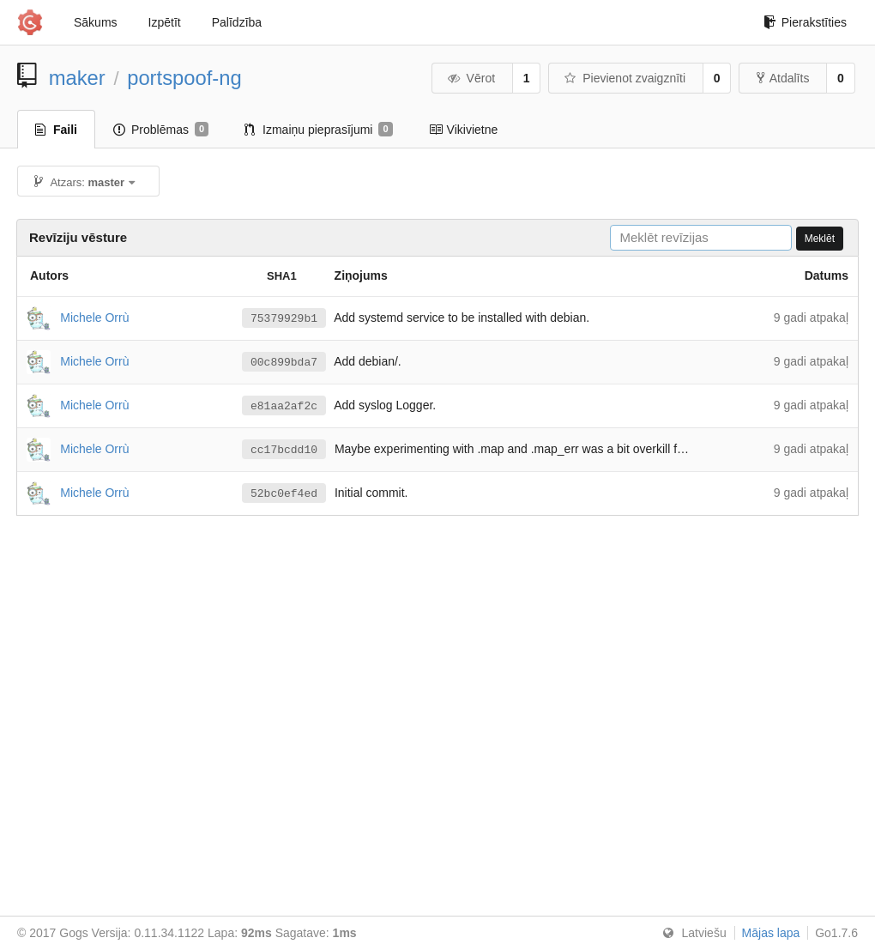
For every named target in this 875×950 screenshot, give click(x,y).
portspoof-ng (184, 77)
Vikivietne (463, 129)
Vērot (471, 78)
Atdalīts (783, 78)
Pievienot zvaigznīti (624, 78)
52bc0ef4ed (283, 493)
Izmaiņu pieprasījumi (318, 129)
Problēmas (160, 129)
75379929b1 (283, 318)
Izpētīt (164, 22)
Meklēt (820, 239)
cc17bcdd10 (283, 449)
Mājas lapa (771, 933)
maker (77, 77)
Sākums (96, 22)
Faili (56, 129)
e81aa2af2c (283, 406)
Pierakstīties (805, 22)
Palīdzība (237, 22)
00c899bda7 (283, 362)
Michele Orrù (94, 317)
